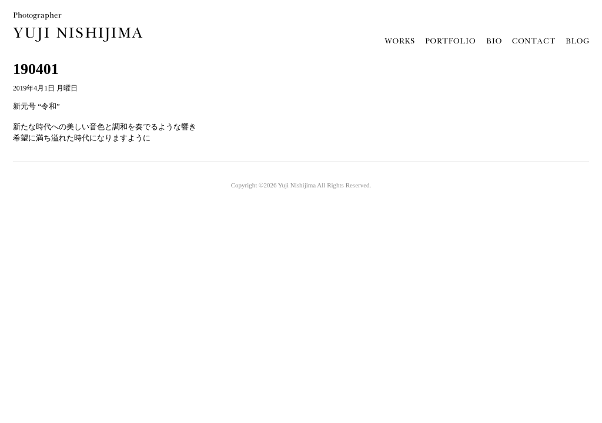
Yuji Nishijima (297, 185)
